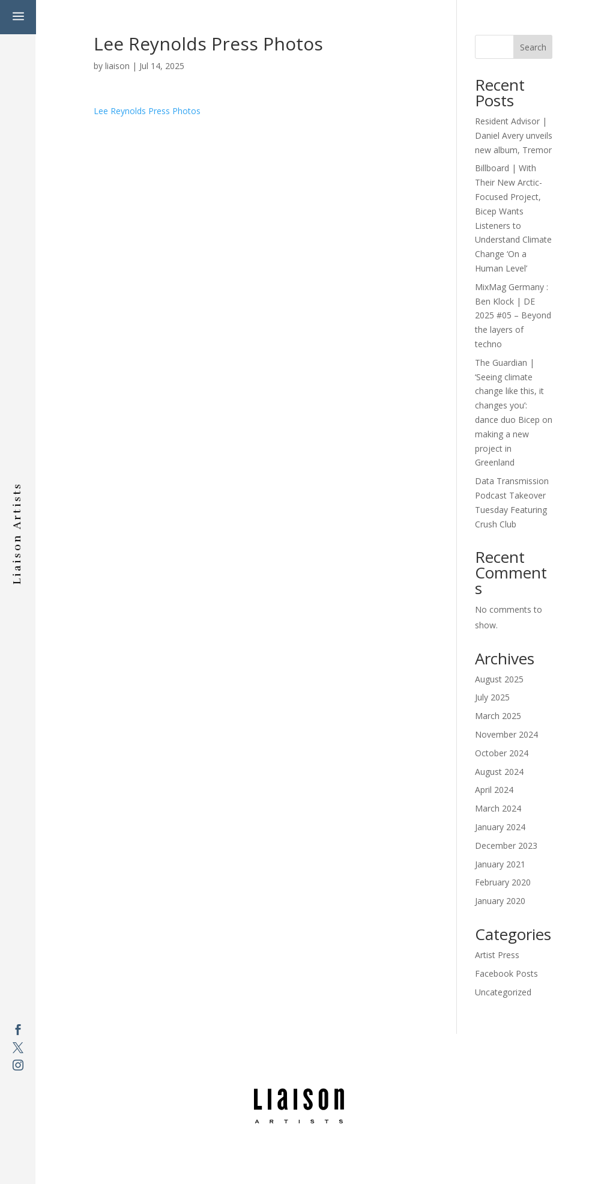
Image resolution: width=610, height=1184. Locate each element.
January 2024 (500, 827)
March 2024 (498, 808)
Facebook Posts (506, 973)
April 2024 (494, 789)
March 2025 (498, 715)
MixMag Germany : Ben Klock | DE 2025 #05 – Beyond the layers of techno (513, 315)
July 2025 (492, 697)
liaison (117, 65)
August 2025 (499, 679)
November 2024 (506, 734)
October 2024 (501, 753)
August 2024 (499, 771)
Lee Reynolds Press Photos (147, 111)
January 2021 (500, 864)
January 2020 (500, 900)
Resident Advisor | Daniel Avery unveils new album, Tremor (513, 135)
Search (533, 47)
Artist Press (497, 955)
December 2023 (506, 845)
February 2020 (503, 882)
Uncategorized (503, 992)
